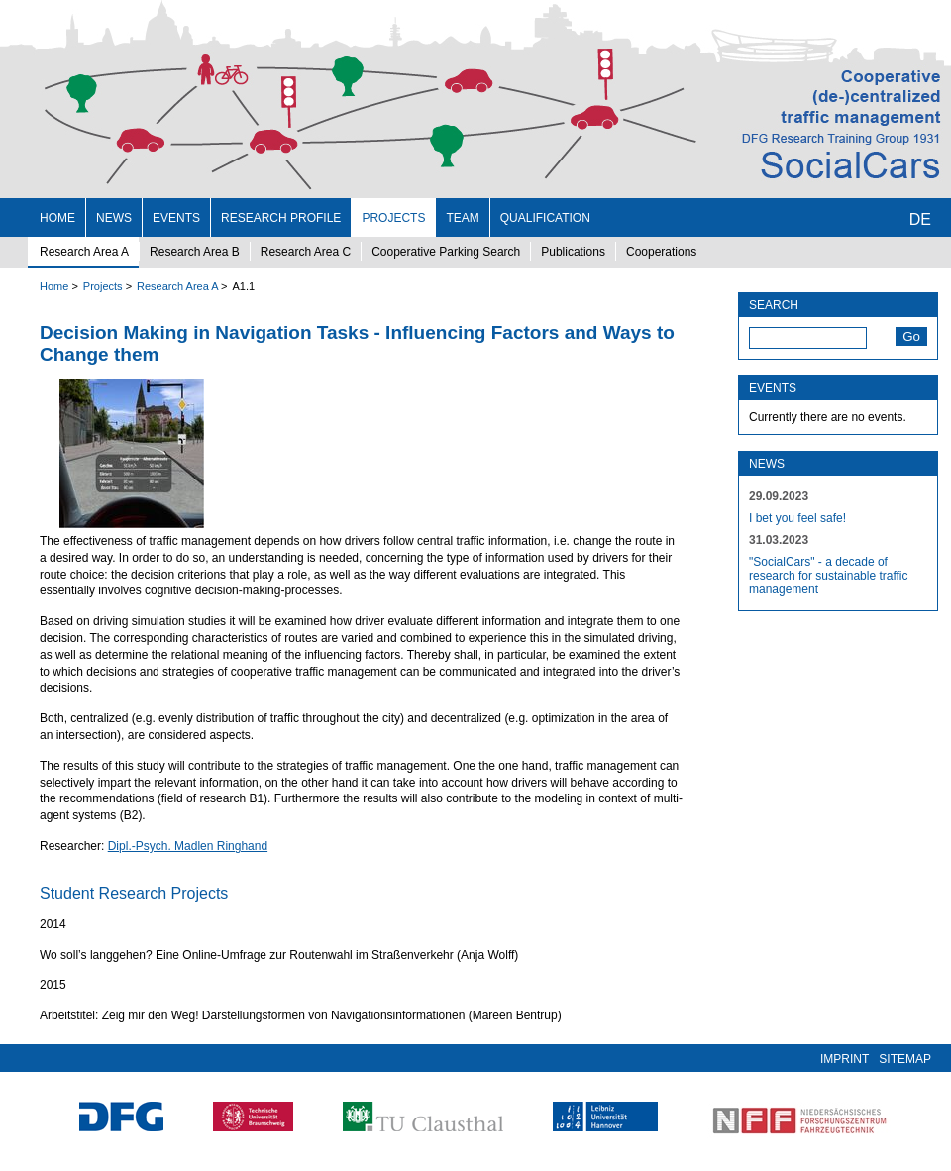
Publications (573, 252)
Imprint (844, 1059)
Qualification (545, 218)
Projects (393, 218)
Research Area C (306, 252)
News (114, 218)
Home (57, 218)
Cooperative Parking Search (445, 252)
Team (462, 218)
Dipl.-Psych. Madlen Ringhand (187, 846)
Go (911, 336)
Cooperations (661, 252)
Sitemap (905, 1059)
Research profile (281, 218)
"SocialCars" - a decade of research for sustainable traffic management (828, 575)
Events (176, 218)
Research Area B (195, 252)
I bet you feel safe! (797, 518)
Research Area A (84, 252)
